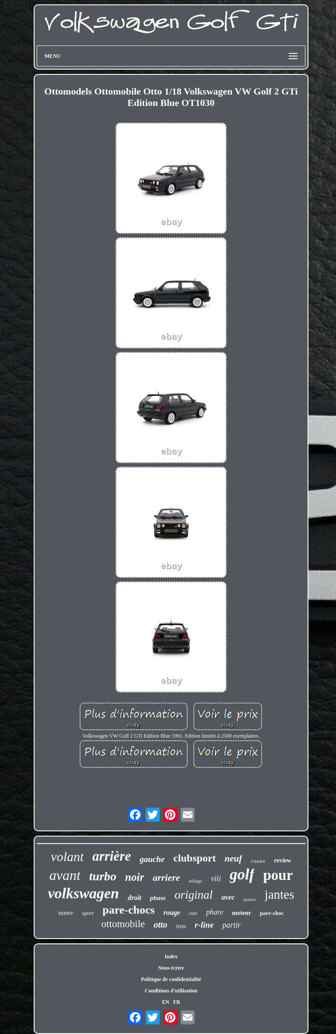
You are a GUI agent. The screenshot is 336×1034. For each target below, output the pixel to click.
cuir (193, 913)
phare (214, 912)
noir (134, 877)
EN (165, 1002)
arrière (111, 856)
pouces (250, 899)
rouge (172, 912)
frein (181, 926)
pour (278, 875)
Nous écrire (171, 968)
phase (158, 897)
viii (216, 878)
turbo (102, 876)
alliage (195, 880)
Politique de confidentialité (171, 979)
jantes (279, 894)
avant (64, 875)
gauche (152, 859)
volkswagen (83, 893)
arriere (166, 877)
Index (170, 956)
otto (160, 924)
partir (231, 925)
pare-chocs (128, 910)
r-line (204, 924)
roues (258, 861)
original (194, 894)
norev (65, 912)
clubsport (194, 858)
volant (67, 856)
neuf (233, 858)
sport (88, 913)
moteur (241, 913)
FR (176, 1002)
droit (134, 897)
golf (242, 874)
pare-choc (272, 913)
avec (228, 897)
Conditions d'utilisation (171, 991)
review (282, 860)
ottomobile (123, 923)
